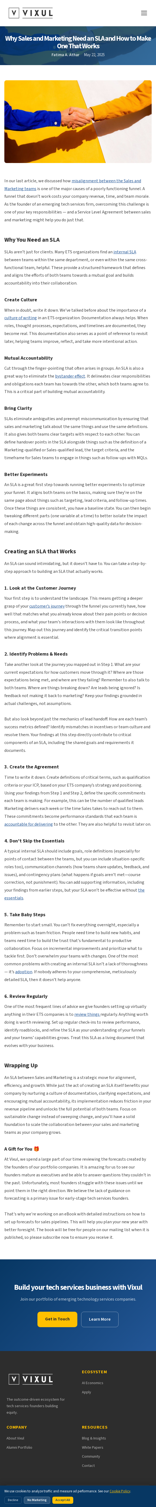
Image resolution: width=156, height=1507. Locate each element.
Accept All (63, 1500)
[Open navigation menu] (144, 13)
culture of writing (20, 318)
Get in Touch (57, 1319)
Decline (13, 1500)
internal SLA (124, 252)
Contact (88, 1465)
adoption (23, 972)
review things (87, 1014)
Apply (86, 1392)
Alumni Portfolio (19, 1447)
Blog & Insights (94, 1438)
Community (91, 1456)
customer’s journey (47, 606)
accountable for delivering (28, 824)
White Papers (92, 1447)
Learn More (100, 1319)
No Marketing (37, 1500)
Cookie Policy (120, 1491)
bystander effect (70, 376)
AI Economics (92, 1383)
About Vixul (15, 1438)
